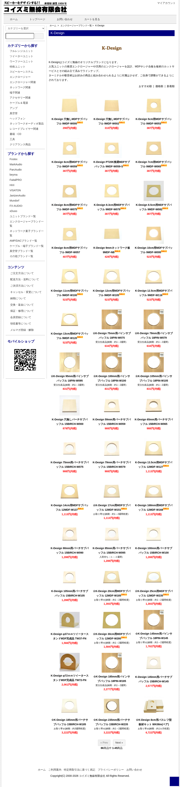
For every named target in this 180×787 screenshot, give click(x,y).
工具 (12, 139)
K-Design (99, 25)
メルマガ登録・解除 (22, 329)
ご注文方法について (22, 273)
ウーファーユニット (21, 61)
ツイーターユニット (21, 56)
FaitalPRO (16, 179)
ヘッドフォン (17, 118)
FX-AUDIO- (16, 205)
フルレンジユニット (21, 50)
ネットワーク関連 (20, 87)
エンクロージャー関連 (23, 82)
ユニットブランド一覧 (23, 216)
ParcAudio (16, 169)
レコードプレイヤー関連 (24, 128)
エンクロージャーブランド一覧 (76, 25)
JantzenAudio (18, 195)
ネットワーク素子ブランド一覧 (27, 233)
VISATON (15, 190)
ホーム (11, 19)
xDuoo (13, 211)
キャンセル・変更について (26, 292)
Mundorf (14, 200)
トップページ (34, 19)
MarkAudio (16, 164)
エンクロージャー (20, 76)
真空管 (14, 113)
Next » (119, 742)
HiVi (12, 185)
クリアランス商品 (20, 144)
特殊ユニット (17, 66)
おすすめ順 (145, 86)
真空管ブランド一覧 (21, 250)
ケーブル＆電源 (19, 102)
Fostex (14, 159)
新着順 (171, 86)
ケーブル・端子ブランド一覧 (27, 245)
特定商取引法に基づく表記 (79, 769)
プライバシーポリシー (111, 769)
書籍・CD (15, 133)
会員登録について (20, 317)
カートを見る (89, 19)
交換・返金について (22, 304)
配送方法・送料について (24, 279)
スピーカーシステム (21, 71)
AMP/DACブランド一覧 (23, 240)
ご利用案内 (54, 769)
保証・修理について (22, 310)
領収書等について (20, 323)
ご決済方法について (22, 285)
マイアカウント (164, 2)
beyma (14, 174)
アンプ (14, 108)
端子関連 (15, 92)
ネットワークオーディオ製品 (27, 123)
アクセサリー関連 (20, 97)
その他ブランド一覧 (21, 256)
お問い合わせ (62, 19)
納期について (18, 298)
